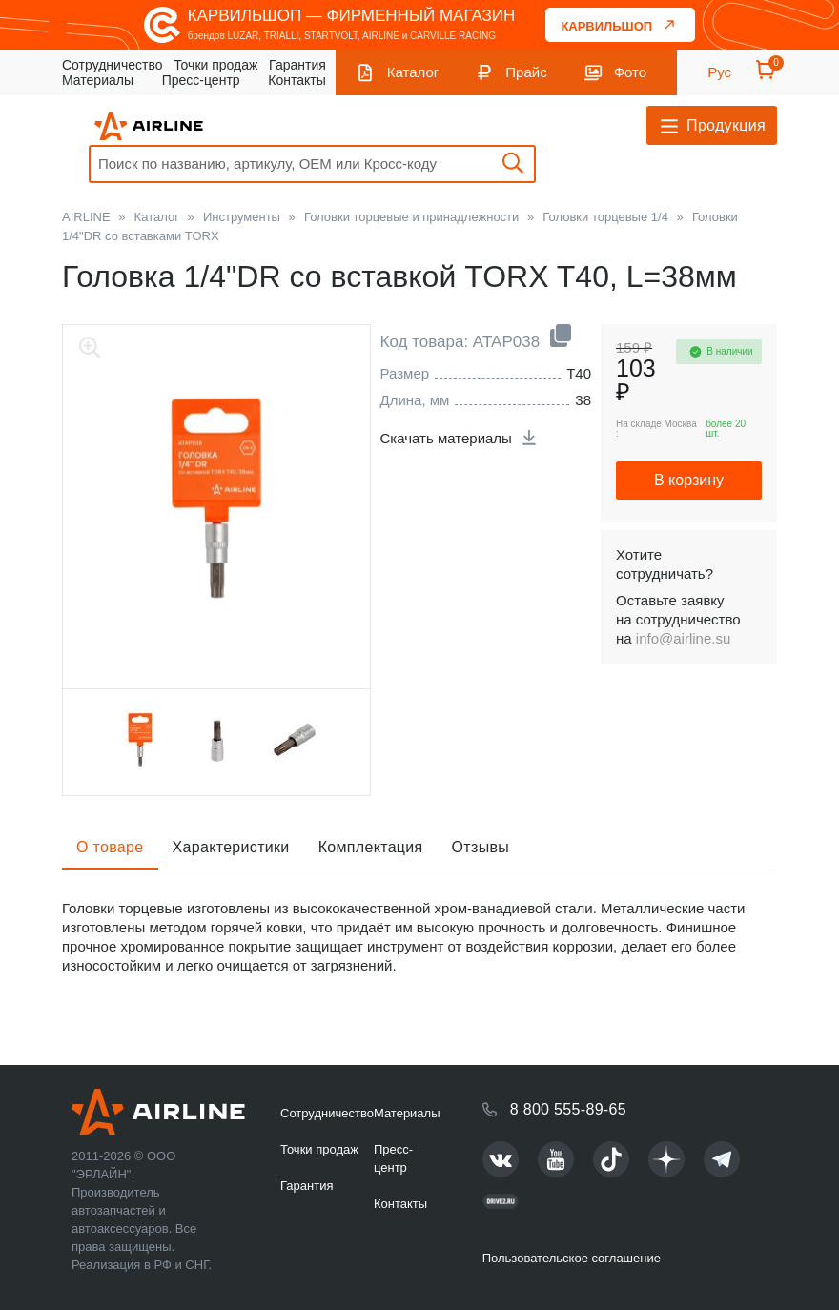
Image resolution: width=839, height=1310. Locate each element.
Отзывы (481, 847)
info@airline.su (683, 638)
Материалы (97, 80)
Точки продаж (215, 64)
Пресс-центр (201, 80)
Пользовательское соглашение (571, 1258)
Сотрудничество (112, 64)
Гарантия (297, 64)
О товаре (110, 847)
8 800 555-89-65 (568, 1109)
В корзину (689, 480)
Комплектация (370, 847)
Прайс (525, 72)
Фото (630, 72)
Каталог (413, 72)
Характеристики (231, 847)
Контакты (296, 80)
